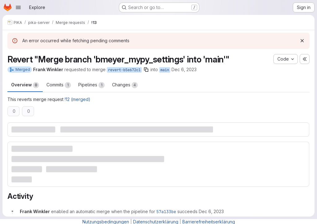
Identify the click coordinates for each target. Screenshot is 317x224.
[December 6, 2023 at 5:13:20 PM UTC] (211, 211)
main (164, 69)
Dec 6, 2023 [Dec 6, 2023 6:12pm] (184, 69)
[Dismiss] (302, 40)
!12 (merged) (77, 99)
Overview (25, 85)
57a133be (166, 211)
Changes (125, 85)
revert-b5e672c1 (124, 69)
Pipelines (91, 85)
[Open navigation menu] (18, 7)
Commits (58, 85)
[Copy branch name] (146, 69)
